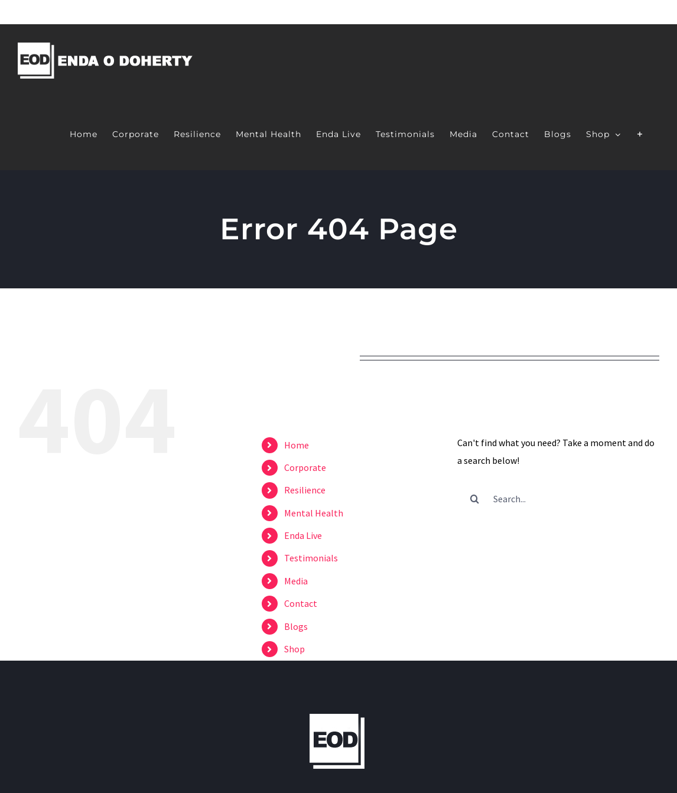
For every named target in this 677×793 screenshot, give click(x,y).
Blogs (296, 626)
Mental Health (313, 513)
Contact (300, 603)
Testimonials (311, 558)
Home (296, 445)
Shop (294, 649)
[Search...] (558, 498)
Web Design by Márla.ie (501, 704)
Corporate (305, 467)
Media (296, 581)
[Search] (475, 498)
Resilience (305, 490)
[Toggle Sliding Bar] (640, 133)
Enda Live (303, 535)
